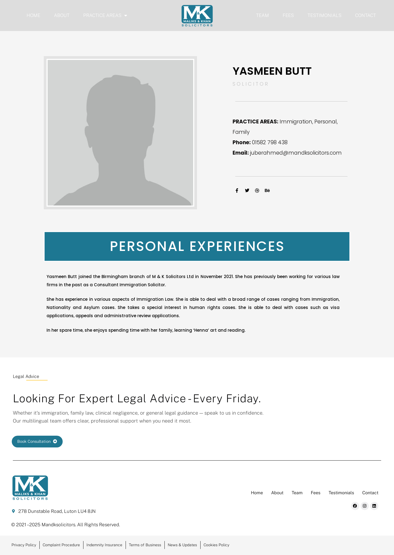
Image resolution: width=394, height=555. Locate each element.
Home (33, 15)
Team (262, 15)
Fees (288, 15)
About (61, 15)
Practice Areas (105, 15)
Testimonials (324, 15)
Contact (365, 15)
